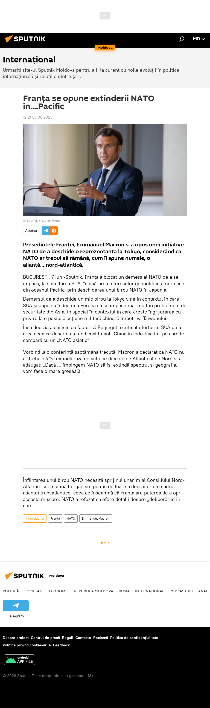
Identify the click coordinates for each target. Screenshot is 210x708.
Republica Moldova (93, 590)
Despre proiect (16, 637)
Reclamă (100, 637)
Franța (55, 518)
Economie (59, 590)
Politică (11, 590)
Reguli (67, 637)
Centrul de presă (45, 637)
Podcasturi (181, 590)
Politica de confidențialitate (134, 637)
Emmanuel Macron (96, 518)
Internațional (34, 518)
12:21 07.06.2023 (37, 117)
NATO (70, 518)
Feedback (61, 645)
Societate (33, 590)
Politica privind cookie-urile (27, 645)
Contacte (83, 637)
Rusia (124, 590)
